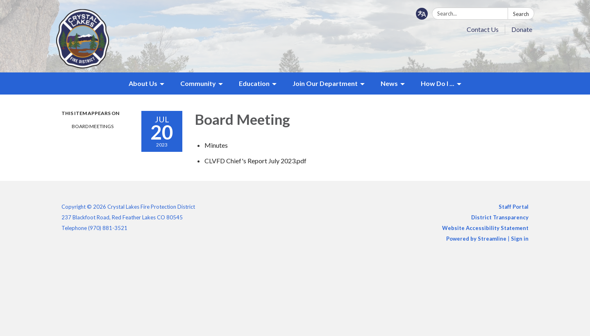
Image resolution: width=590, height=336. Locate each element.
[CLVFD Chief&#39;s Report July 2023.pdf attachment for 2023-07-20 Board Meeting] (255, 161)
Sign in (520, 238)
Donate (521, 29)
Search (521, 14)
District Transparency (500, 217)
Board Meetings (92, 126)
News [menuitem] (389, 83)
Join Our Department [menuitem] (325, 83)
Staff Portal (514, 206)
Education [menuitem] (254, 83)
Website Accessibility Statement (485, 228)
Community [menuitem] (198, 83)
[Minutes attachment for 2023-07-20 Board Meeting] (216, 145)
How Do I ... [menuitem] (437, 83)
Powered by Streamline (476, 238)
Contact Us (483, 29)
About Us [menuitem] (143, 83)
